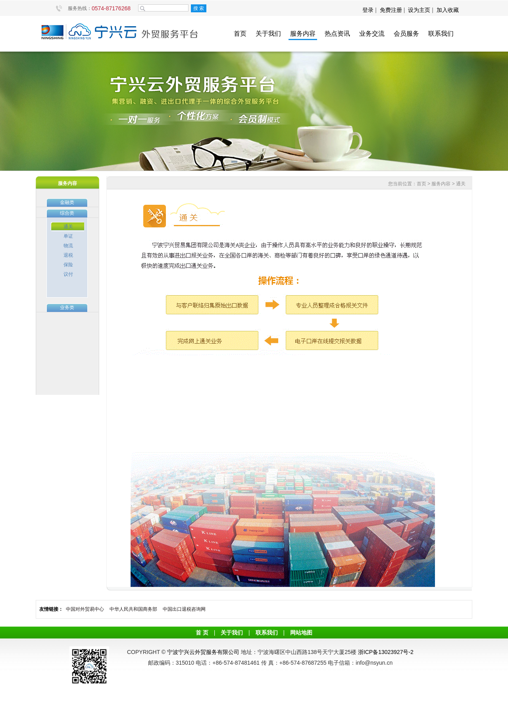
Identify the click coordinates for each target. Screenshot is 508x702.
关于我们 (268, 33)
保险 (68, 264)
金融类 (67, 202)
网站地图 (301, 632)
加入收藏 (448, 10)
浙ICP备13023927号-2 (386, 652)
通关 (68, 226)
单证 (68, 236)
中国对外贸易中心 (85, 609)
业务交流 (372, 33)
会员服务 (406, 33)
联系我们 (441, 33)
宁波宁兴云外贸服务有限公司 (203, 652)
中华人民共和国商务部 (133, 609)
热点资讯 (337, 33)
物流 (68, 245)
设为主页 (419, 10)
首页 (240, 33)
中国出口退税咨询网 (184, 609)
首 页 (202, 632)
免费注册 (391, 10)
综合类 (67, 213)
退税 (68, 255)
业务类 (67, 307)
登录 (368, 10)
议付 (68, 274)
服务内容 (303, 33)
